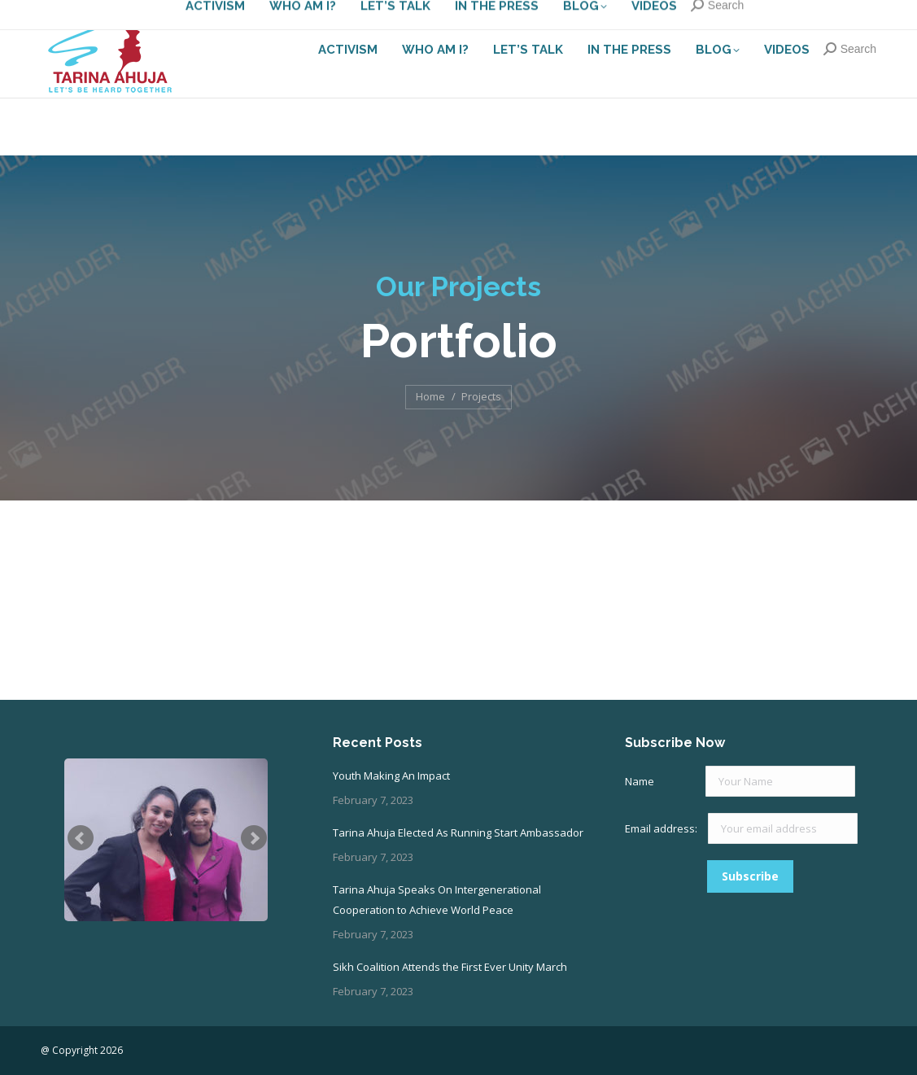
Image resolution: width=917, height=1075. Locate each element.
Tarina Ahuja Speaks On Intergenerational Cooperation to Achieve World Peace (437, 899)
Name (639, 781)
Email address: (662, 828)
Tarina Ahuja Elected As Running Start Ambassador (458, 832)
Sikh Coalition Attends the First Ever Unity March (450, 966)
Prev (81, 838)
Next (254, 838)
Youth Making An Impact (391, 775)
